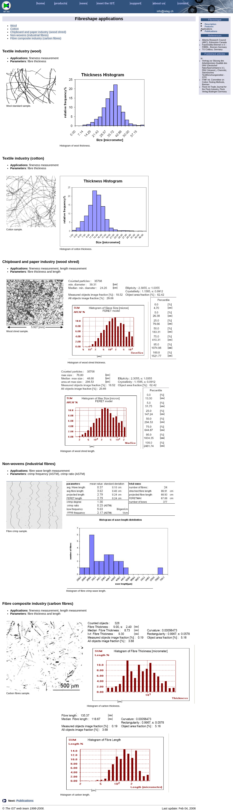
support (135, 3)
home (40, 3)
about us (159, 3)
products (61, 3)
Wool (13, 25)
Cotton (14, 28)
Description (210, 24)
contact (183, 3)
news (83, 3)
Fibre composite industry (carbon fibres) (35, 38)
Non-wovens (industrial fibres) (29, 35)
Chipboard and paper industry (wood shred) (38, 32)
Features (209, 26)
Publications (25, 800)
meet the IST (105, 3)
